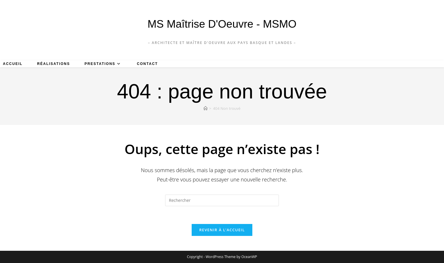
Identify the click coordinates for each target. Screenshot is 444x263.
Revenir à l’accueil (222, 229)
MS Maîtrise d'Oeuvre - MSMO (222, 24)
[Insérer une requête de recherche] (222, 200)
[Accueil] (205, 108)
